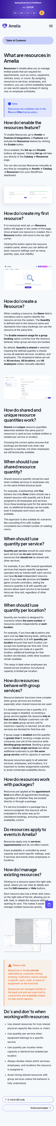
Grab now (37, 12)
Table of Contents (16, 40)
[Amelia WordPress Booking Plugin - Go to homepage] (11, 25)
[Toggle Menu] (51, 26)
